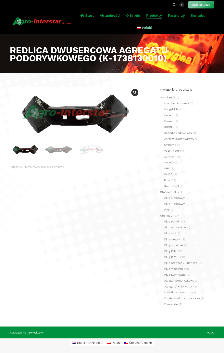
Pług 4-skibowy (174, 203)
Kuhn (167, 162)
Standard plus (169, 192)
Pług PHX (170, 251)
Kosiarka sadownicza (178, 132)
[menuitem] (144, 28)
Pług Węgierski (173, 268)
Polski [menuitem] (116, 343)
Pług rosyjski (172, 239)
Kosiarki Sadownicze (177, 292)
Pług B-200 (171, 256)
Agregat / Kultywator (178, 286)
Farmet (169, 121)
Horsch (168, 115)
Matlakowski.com (33, 332)
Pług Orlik (170, 233)
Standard (166, 215)
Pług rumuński (173, 245)
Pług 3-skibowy (174, 197)
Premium (29, 166)
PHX (166, 168)
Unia (167, 180)
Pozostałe (171, 304)
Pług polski (171, 221)
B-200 (168, 174)
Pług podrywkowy (176, 227)
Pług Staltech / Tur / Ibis (180, 262)
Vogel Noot (171, 150)
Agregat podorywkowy (50, 166)
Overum (169, 144)
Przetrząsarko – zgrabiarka (182, 298)
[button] (134, 92)
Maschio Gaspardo (176, 103)
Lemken (169, 156)
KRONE (169, 127)
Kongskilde (171, 109)
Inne (167, 209)
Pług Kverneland (175, 274)
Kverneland (171, 186)
